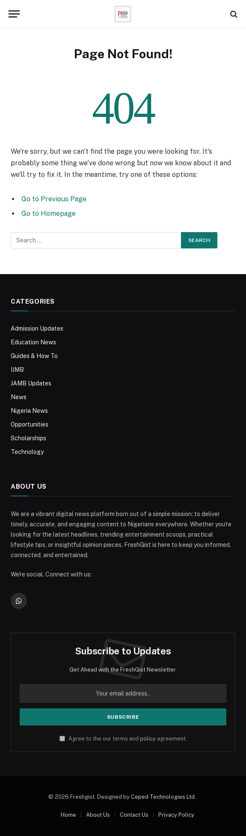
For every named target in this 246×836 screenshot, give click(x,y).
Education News (33, 342)
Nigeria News (29, 410)
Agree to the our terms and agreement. (123, 738)
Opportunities (29, 424)
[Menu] (14, 14)
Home (68, 815)
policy (148, 738)
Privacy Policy (176, 815)
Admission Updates (37, 328)
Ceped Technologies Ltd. (163, 797)
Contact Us (134, 815)
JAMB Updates (31, 383)
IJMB (17, 369)
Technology (27, 451)
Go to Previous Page (53, 199)
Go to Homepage (48, 213)
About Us (98, 815)
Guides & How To (34, 355)
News (19, 397)
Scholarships (28, 438)
